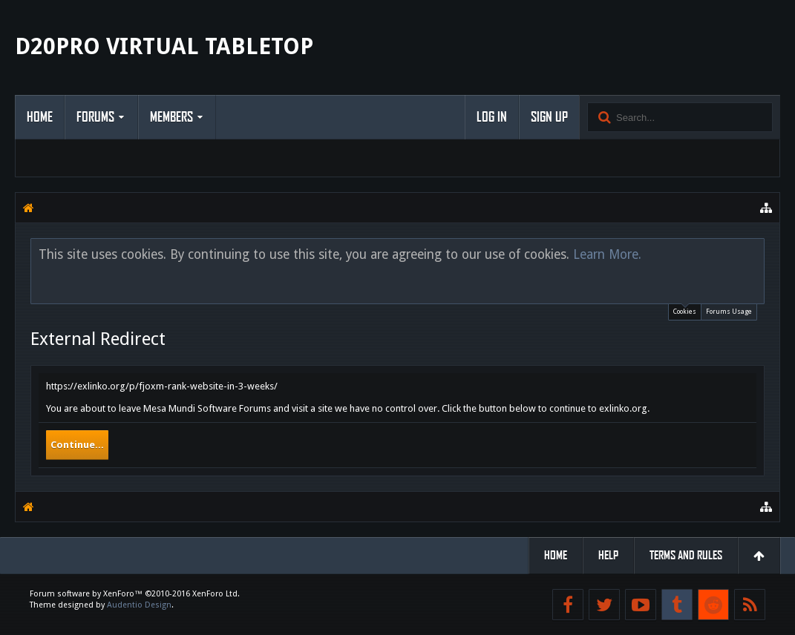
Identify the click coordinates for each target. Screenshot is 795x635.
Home (40, 117)
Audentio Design (139, 605)
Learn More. (607, 254)
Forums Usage (729, 311)
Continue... (77, 444)
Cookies (684, 309)
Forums (95, 117)
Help (608, 555)
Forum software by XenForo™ (135, 594)
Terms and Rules (686, 555)
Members (171, 117)
